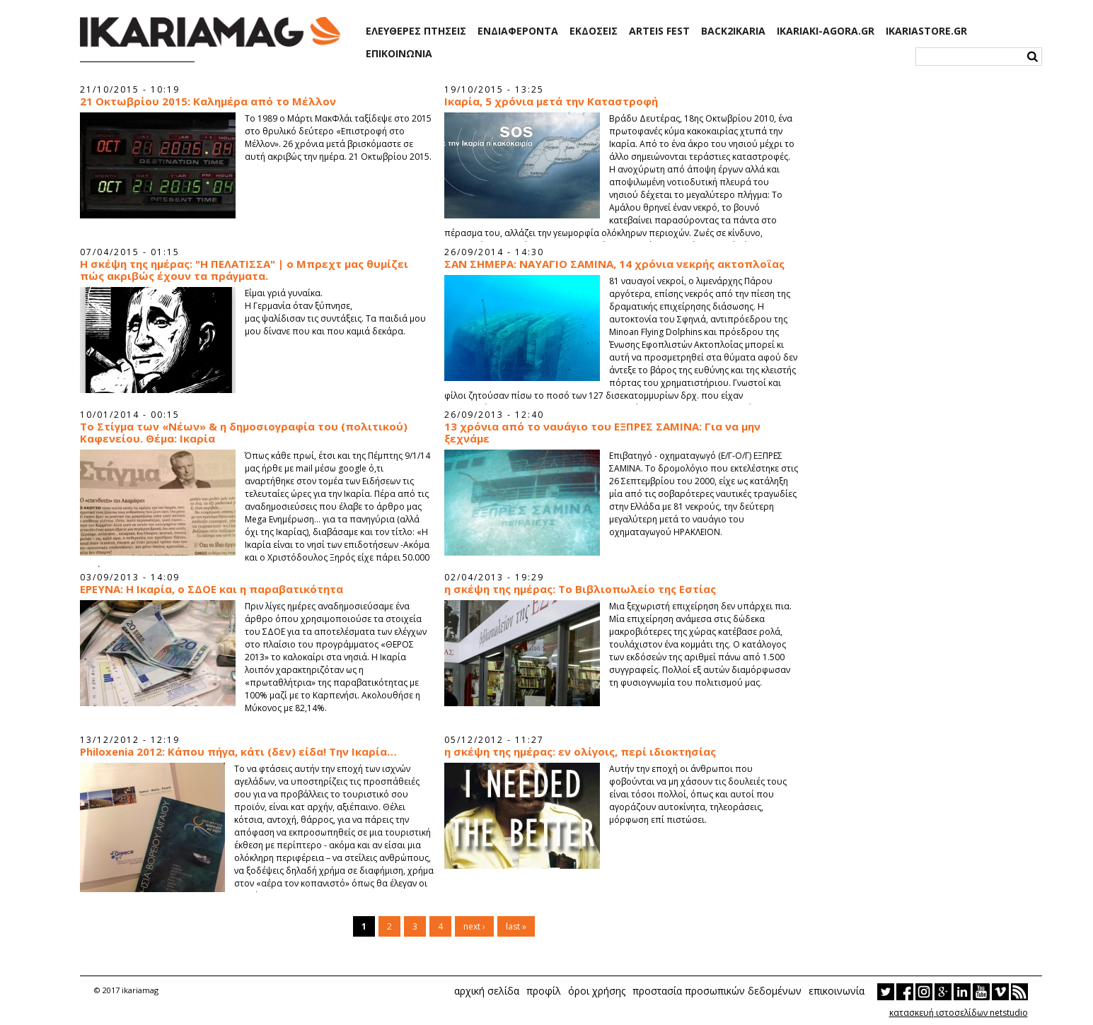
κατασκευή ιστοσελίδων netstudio (958, 1013)
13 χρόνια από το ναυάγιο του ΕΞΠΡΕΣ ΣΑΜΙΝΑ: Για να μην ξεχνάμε (602, 433)
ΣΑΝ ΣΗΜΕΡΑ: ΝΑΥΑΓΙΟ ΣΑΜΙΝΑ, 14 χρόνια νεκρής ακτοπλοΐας (614, 264)
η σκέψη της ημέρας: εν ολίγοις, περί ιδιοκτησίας (580, 752)
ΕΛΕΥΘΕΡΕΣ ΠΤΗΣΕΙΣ (416, 31)
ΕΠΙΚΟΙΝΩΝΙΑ (399, 54)
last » (516, 926)
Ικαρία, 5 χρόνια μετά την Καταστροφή (551, 101)
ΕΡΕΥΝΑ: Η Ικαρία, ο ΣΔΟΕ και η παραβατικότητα (211, 589)
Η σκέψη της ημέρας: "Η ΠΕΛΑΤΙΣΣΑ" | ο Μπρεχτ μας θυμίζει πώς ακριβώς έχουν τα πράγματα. (244, 270)
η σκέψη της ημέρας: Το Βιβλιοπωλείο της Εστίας (580, 589)
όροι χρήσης (596, 990)
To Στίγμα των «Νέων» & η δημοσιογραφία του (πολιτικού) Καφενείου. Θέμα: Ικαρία (243, 433)
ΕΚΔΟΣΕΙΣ (593, 31)
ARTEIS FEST (659, 31)
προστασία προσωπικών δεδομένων (717, 990)
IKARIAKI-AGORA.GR (825, 31)
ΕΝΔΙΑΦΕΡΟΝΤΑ (518, 31)
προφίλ (543, 990)
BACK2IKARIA (733, 31)
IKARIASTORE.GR (926, 31)
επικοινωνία (836, 990)
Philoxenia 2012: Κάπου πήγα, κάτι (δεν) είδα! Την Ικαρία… (238, 752)
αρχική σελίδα (486, 990)
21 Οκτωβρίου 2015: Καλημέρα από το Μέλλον (208, 101)
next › (474, 926)
